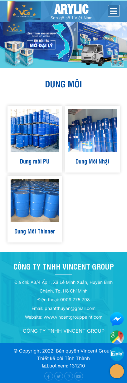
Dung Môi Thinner (34, 231)
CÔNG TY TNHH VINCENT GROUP (64, 331)
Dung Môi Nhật (93, 161)
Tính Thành (77, 358)
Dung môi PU (35, 161)
